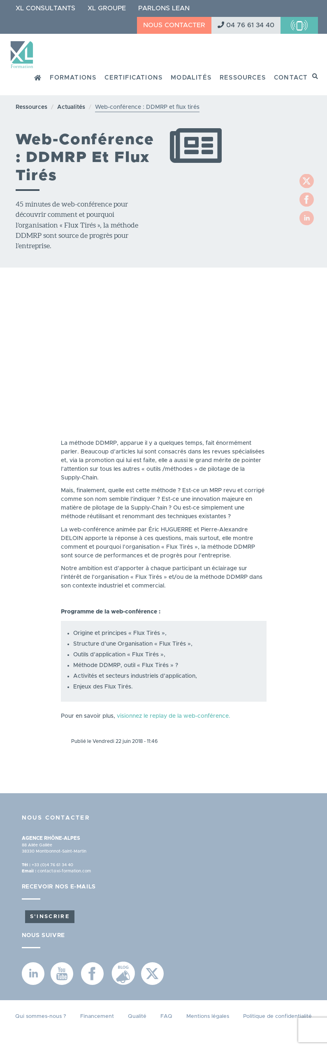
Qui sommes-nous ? (40, 1016)
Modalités (191, 78)
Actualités (71, 107)
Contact (291, 78)
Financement (97, 1016)
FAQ (166, 1016)
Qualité (137, 1016)
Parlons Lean (164, 8)
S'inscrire (50, 916)
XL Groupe (107, 8)
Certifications (133, 78)
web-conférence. (206, 716)
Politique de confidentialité (277, 1016)
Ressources (243, 78)
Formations (73, 78)
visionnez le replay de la (150, 716)
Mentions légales (207, 1016)
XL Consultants (45, 8)
